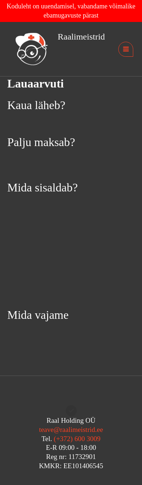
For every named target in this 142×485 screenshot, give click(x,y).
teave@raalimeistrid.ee (71, 429)
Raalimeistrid (81, 36)
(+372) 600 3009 (77, 439)
